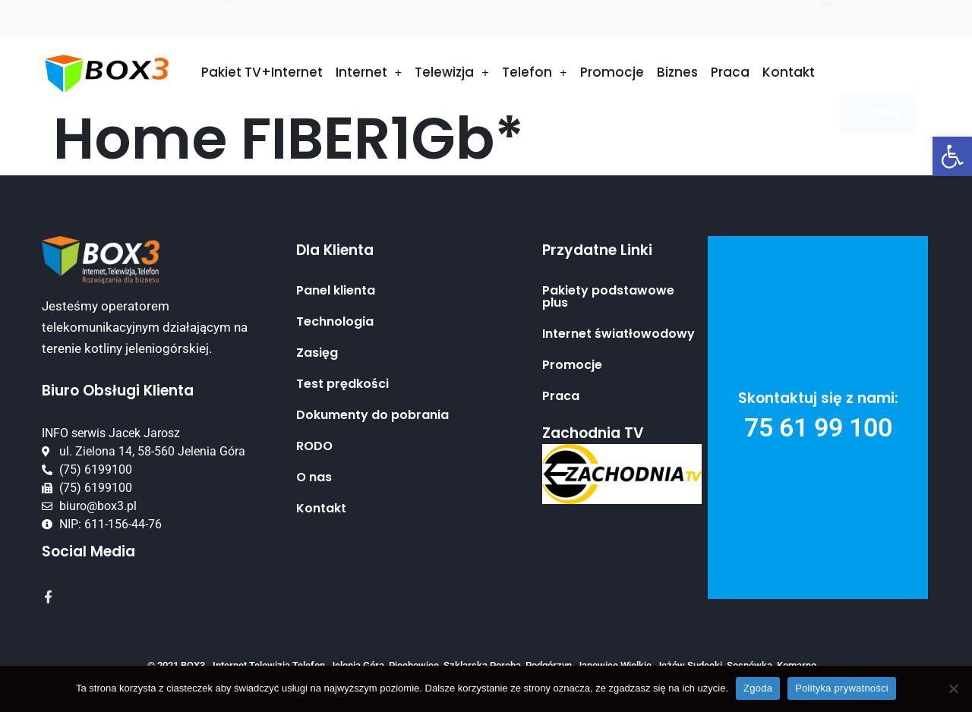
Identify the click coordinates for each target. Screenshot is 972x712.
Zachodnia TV (593, 433)
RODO (314, 446)
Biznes (677, 73)
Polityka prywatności (841, 688)
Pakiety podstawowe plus (608, 297)
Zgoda (757, 688)
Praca (730, 73)
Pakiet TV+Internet (262, 73)
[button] (952, 156)
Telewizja (452, 73)
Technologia (335, 322)
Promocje (612, 73)
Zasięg (317, 353)
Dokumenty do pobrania (372, 415)
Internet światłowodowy (618, 334)
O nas (314, 477)
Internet (369, 73)
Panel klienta (335, 291)
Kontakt (788, 73)
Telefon (534, 73)
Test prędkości (342, 384)
